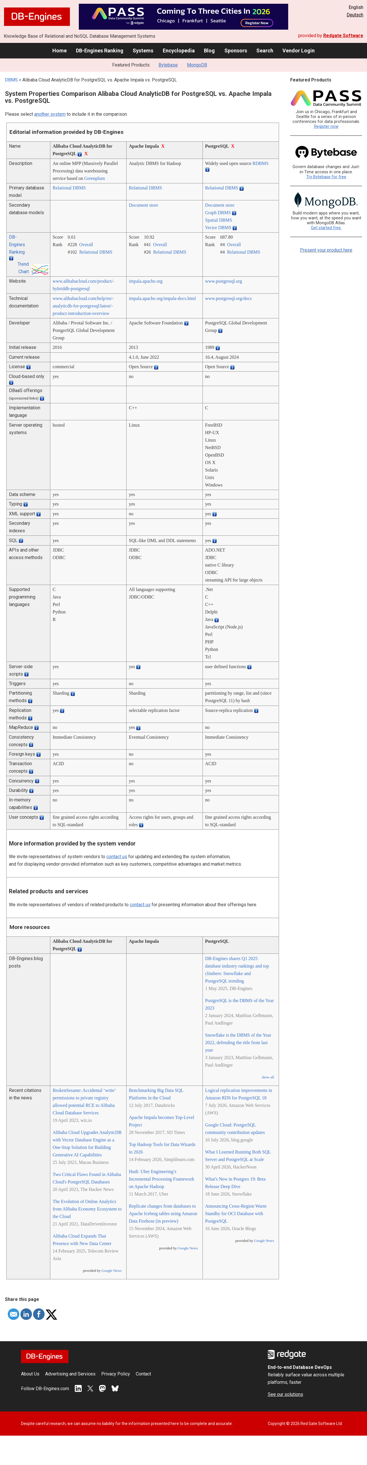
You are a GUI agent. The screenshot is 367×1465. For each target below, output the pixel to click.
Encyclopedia (179, 50)
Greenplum (94, 178)
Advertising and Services (70, 1374)
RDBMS (261, 163)
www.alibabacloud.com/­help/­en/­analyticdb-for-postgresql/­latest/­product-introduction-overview (83, 306)
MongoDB (197, 65)
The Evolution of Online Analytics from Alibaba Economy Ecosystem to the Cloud (87, 1209)
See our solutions (285, 1394)
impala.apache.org (146, 281)
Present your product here (326, 250)
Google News (112, 1271)
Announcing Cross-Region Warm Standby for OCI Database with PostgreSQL (236, 1213)
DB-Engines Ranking (99, 50)
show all (268, 1077)
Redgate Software (343, 35)
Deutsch (355, 15)
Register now (326, 126)
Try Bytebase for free (326, 176)
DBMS (11, 80)
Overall (86, 244)
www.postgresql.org (223, 281)
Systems (143, 50)
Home (59, 50)
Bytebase (168, 65)
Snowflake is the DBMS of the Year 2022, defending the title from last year (238, 1042)
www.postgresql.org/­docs (228, 298)
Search (264, 50)
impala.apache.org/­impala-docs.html (162, 298)
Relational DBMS (69, 187)
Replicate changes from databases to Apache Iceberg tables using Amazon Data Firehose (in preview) (163, 1213)
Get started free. (326, 227)
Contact (143, 1374)
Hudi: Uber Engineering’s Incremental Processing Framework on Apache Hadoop (161, 1179)
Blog (209, 50)
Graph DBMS (218, 212)
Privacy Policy (115, 1374)
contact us (116, 856)
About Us (30, 1374)
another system (50, 114)
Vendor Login (298, 50)
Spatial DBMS (218, 220)
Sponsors (235, 50)
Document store (143, 205)
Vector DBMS (218, 227)
